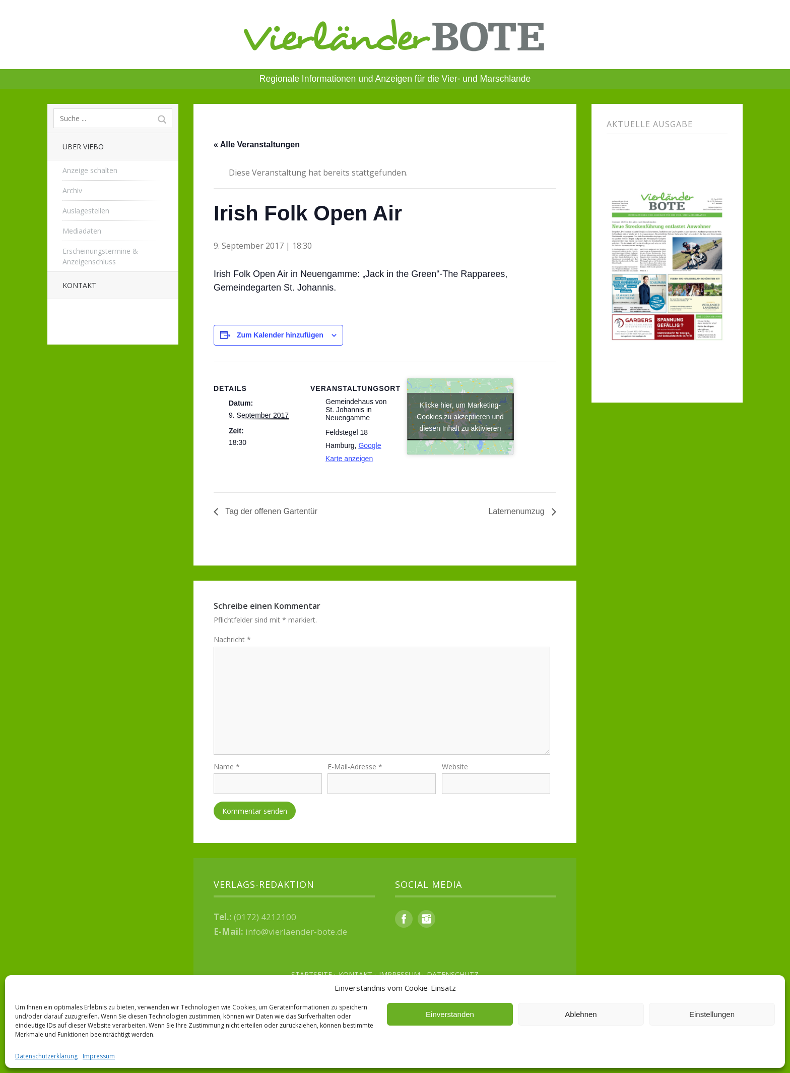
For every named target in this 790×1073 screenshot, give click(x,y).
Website (455, 767)
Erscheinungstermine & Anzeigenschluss (100, 256)
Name (227, 767)
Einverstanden (450, 1014)
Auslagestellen (85, 210)
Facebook (404, 919)
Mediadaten (81, 231)
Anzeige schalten (89, 170)
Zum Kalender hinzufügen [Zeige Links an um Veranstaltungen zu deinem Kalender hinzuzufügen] (280, 335)
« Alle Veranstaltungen (257, 144)
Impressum (99, 1056)
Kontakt (79, 285)
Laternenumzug (517, 511)
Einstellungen (712, 1014)
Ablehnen (581, 1014)
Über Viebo (83, 146)
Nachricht (232, 639)
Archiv (72, 190)
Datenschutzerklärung (46, 1056)
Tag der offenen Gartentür (270, 511)
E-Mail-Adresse (354, 767)
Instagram (426, 919)
